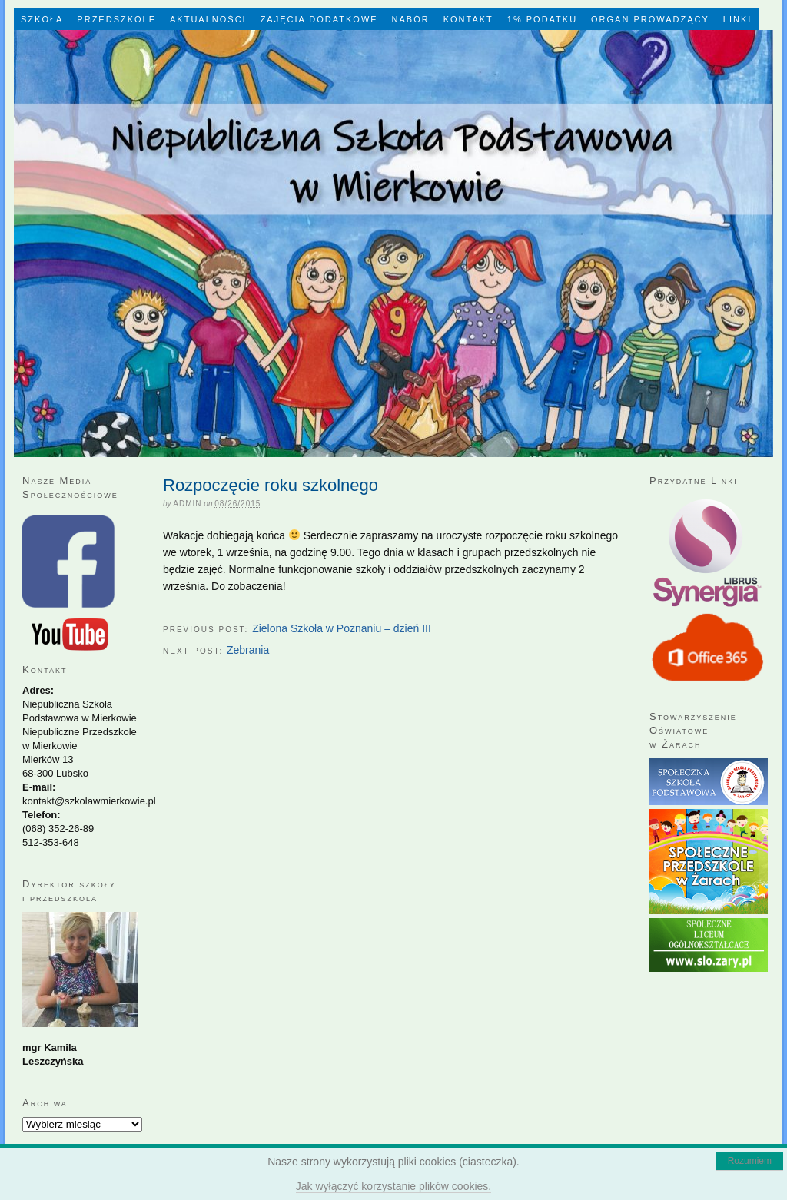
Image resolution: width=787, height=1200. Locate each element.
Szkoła (42, 19)
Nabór (411, 19)
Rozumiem (750, 1160)
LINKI (737, 19)
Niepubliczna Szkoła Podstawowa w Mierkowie (393, 243)
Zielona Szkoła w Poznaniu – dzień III (341, 628)
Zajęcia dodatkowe (319, 19)
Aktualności (208, 19)
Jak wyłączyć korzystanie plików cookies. (393, 1186)
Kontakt (468, 19)
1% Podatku (542, 19)
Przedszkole (116, 19)
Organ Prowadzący (650, 19)
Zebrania (248, 650)
